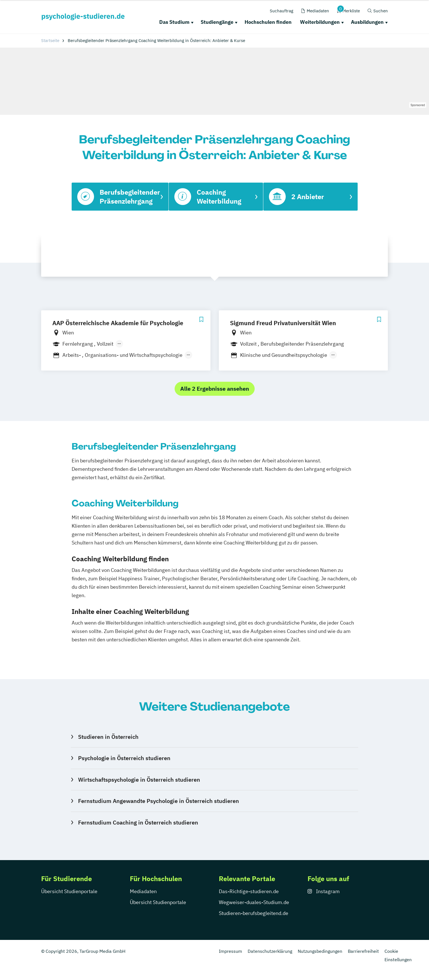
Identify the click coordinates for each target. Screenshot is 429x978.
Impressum (230, 951)
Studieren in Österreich (108, 737)
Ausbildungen (367, 22)
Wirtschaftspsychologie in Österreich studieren (139, 779)
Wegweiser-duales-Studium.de (254, 902)
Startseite (50, 40)
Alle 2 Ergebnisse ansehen (214, 388)
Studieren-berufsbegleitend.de (253, 913)
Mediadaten (143, 891)
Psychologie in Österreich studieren (124, 758)
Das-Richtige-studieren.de (249, 891)
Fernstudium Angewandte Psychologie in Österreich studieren (158, 801)
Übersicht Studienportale (69, 891)
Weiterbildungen (320, 22)
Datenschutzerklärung (270, 951)
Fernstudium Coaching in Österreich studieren (138, 822)
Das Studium (174, 22)
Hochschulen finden (268, 22)
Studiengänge (217, 22)
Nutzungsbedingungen (320, 951)
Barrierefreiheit (363, 951)
